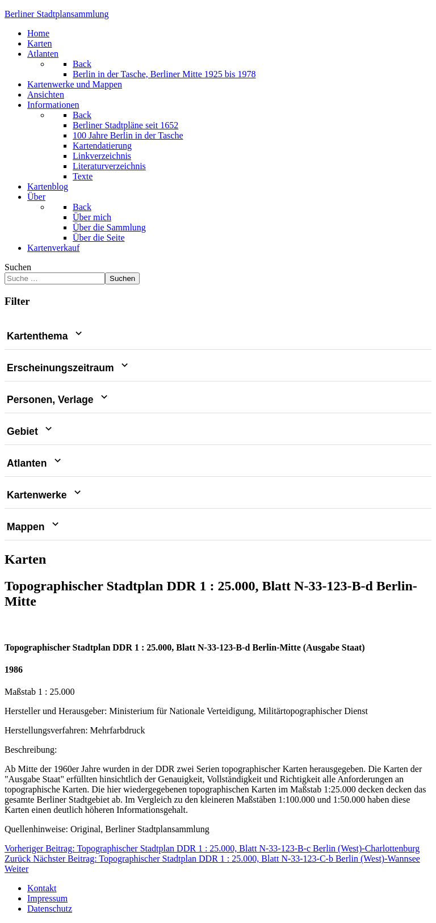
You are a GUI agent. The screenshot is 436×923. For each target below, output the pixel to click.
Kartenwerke (45, 495)
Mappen (34, 526)
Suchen (18, 267)
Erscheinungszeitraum (69, 368)
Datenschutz (49, 908)
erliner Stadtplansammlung (57, 14)
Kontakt (42, 888)
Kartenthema (46, 336)
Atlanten (35, 463)
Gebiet (30, 431)
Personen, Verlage (58, 399)
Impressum (47, 898)
